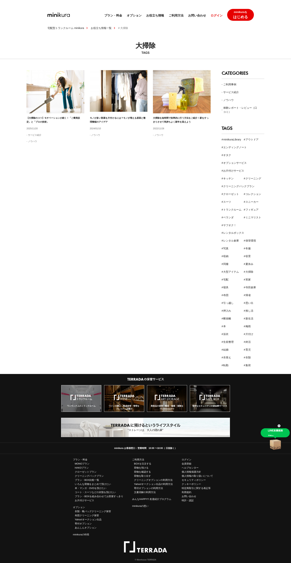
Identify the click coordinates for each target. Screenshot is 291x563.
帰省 (248, 295)
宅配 (225, 279)
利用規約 (186, 492)
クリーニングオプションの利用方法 (153, 480)
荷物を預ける (141, 467)
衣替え (227, 357)
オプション (134, 15)
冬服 (248, 248)
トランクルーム (232, 209)
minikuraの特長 (81, 534)
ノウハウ (32, 141)
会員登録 (186, 463)
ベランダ (228, 217)
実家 (248, 279)
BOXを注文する (142, 463)
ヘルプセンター (190, 467)
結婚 (225, 349)
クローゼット (231, 194)
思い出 (249, 302)
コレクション (253, 194)
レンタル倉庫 (231, 240)
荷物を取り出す (142, 476)
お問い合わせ (197, 15)
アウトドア (252, 139)
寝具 (225, 287)
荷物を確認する (142, 471)
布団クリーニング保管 (87, 515)
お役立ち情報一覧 (101, 28)
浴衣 (225, 334)
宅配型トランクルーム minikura (66, 28)
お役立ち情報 (155, 15)
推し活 (249, 310)
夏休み (249, 263)
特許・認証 (188, 500)
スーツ (227, 201)
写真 (225, 248)
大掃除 (249, 271)
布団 (225, 295)
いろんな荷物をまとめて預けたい (93, 484)
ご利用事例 (229, 84)
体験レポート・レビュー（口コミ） (240, 109)
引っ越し (228, 302)
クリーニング (253, 178)
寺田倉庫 (251, 287)
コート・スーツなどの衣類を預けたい (95, 492)
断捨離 (227, 318)
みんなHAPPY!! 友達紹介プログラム (151, 499)
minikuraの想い (140, 506)
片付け (249, 334)
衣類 (248, 357)
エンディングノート (235, 147)
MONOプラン (82, 463)
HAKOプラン (82, 467)
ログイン (217, 15)
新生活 (249, 318)
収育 (248, 256)
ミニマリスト (253, 217)
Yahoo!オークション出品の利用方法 (153, 484)
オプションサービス (235, 162)
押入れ (227, 310)
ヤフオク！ (229, 225)
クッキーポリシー (191, 484)
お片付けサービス (233, 170)
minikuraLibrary (232, 139)
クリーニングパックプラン (238, 186)
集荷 (248, 365)
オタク (227, 155)
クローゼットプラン (86, 471)
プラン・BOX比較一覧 (87, 480)
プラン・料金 (113, 15)
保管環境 (251, 240)
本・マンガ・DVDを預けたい (90, 488)
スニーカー (252, 201)
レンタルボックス (233, 232)
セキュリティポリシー (194, 480)
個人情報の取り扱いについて (197, 476)
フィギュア (252, 209)
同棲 (225, 263)
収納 (225, 256)
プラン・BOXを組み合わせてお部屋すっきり (99, 496)
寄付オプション (83, 523)
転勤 (225, 365)
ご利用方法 (176, 15)
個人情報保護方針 (191, 471)
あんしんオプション (86, 527)
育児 (248, 349)
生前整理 (228, 341)
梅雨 (248, 326)
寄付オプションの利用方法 (148, 488)
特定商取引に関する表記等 (196, 488)
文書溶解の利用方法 (145, 492)
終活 (248, 341)
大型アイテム (231, 271)
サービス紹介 (34, 135)
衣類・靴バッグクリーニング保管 (93, 511)
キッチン (228, 178)
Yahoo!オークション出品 (88, 519)
